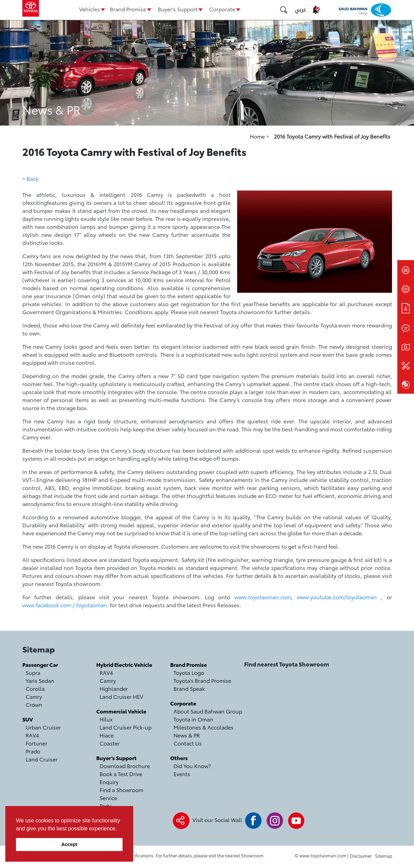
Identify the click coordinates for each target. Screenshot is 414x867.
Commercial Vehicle (121, 711)
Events (182, 773)
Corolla (35, 688)
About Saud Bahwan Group (208, 711)
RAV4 (32, 735)
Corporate (222, 9)
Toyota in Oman (193, 719)
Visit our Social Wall (217, 819)
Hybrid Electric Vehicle (124, 664)
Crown (34, 704)
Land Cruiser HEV (121, 696)
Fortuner (36, 743)
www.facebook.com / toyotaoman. (65, 605)
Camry (34, 696)
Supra (33, 672)
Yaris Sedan (40, 680)
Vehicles (89, 9)
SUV (27, 719)
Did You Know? (192, 765)
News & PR (187, 735)
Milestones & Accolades (203, 727)
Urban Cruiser (43, 727)
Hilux (106, 719)
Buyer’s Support (116, 757)
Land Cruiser (42, 759)
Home (258, 136)
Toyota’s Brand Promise (202, 680)
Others (179, 757)
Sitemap (383, 856)
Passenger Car (40, 664)
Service (108, 797)
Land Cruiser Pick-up (126, 727)
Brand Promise (128, 9)
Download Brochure (125, 765)
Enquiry (109, 781)
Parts (106, 805)
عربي (300, 9)
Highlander (114, 688)
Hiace (107, 735)
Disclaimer (361, 856)
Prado (33, 751)
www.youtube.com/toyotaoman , (339, 597)
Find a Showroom (121, 789)
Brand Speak (189, 688)
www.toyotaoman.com (262, 597)
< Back (30, 178)
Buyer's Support (178, 9)
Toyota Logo (189, 672)
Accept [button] (69, 844)
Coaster (110, 743)
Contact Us (188, 743)
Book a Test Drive (121, 773)
